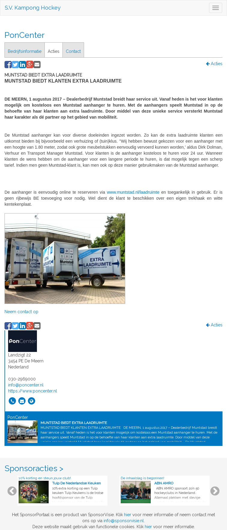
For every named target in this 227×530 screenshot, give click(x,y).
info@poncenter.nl (26, 385)
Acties (53, 51)
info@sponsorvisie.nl (124, 520)
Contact (73, 51)
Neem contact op (21, 311)
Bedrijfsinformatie (24, 51)
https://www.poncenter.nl (32, 391)
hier (127, 514)
